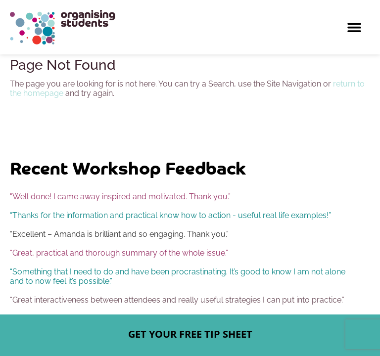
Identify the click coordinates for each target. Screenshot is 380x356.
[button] (354, 27)
